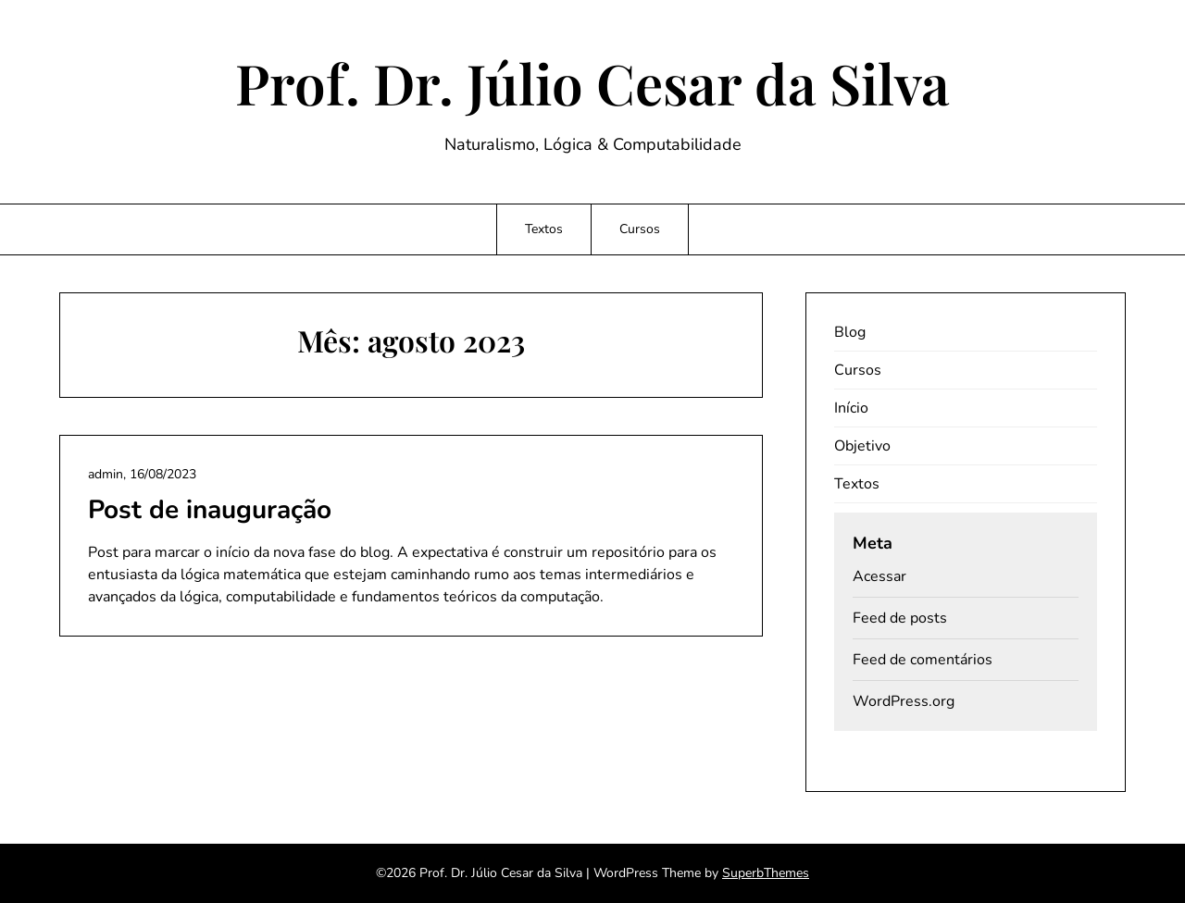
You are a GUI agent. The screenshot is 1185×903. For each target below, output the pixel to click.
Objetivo (862, 446)
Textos (544, 229)
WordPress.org (903, 701)
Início (851, 408)
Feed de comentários (922, 659)
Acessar (879, 576)
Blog (850, 332)
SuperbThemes (765, 873)
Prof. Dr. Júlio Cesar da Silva (592, 82)
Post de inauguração (209, 509)
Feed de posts (900, 618)
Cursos (639, 229)
